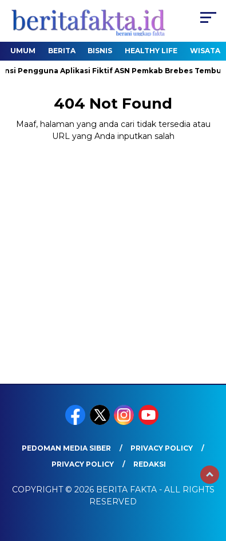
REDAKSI (149, 464)
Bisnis (100, 50)
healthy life (151, 50)
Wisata (205, 50)
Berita (62, 50)
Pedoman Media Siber (66, 448)
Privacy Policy (161, 448)
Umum (22, 50)
